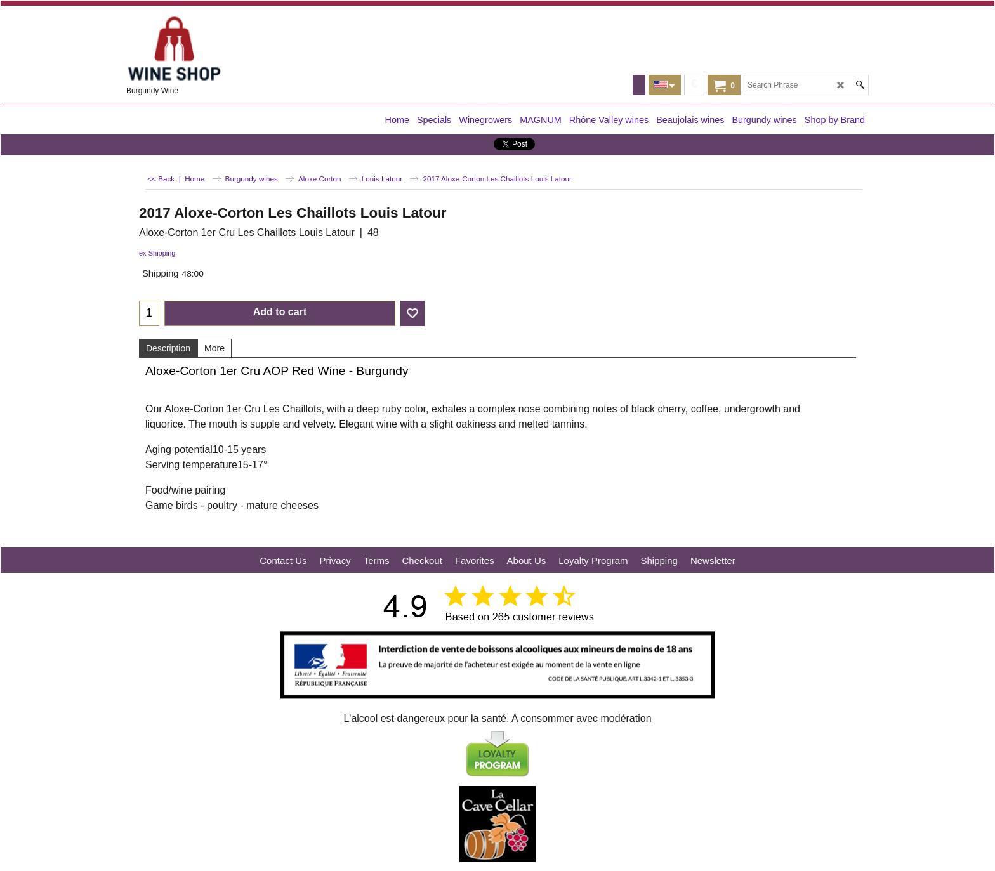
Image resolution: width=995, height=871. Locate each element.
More (214, 348)
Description (168, 348)
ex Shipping (157, 253)
